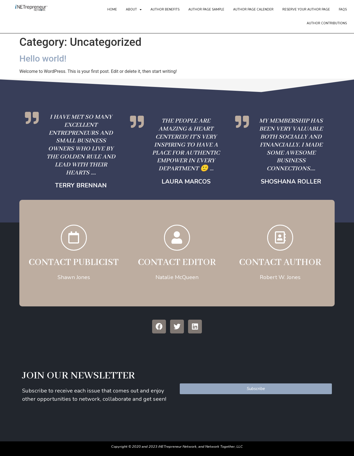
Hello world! (42, 58)
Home (112, 9)
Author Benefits (164, 9)
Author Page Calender (253, 9)
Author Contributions (327, 23)
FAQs (343, 9)
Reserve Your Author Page (306, 9)
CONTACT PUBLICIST (74, 264)
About (134, 9)
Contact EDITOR (177, 264)
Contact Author (280, 264)
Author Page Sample (206, 9)
